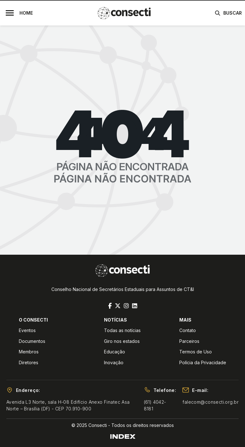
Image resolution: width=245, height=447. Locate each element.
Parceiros (189, 341)
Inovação (113, 362)
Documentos (32, 341)
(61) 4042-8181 (155, 405)
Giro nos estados (122, 341)
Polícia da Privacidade (202, 362)
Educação (114, 351)
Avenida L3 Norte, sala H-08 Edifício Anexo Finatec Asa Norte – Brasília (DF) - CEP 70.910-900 (68, 405)
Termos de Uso (195, 351)
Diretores (28, 362)
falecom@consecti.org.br (210, 402)
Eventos (27, 330)
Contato (187, 330)
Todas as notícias (122, 330)
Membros (29, 351)
